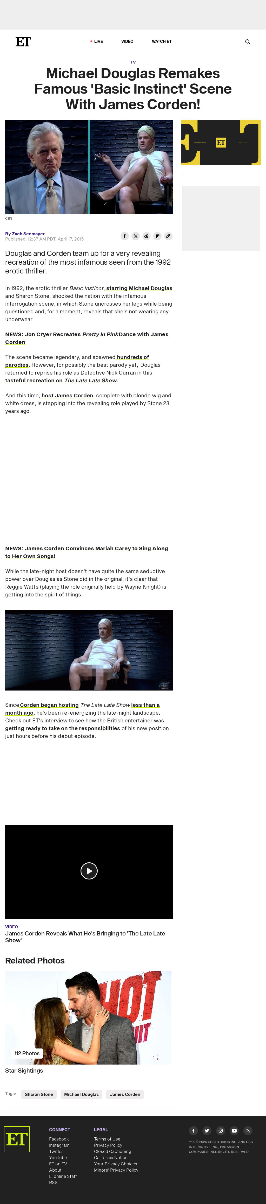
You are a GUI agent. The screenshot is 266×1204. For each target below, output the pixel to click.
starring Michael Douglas (138, 288)
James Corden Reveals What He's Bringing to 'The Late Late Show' (85, 937)
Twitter (56, 1152)
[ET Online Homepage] (23, 41)
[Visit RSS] (247, 1131)
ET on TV (58, 1164)
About (55, 1170)
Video (127, 42)
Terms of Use (107, 1139)
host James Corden (66, 396)
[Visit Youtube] (234, 1131)
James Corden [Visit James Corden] (125, 1094)
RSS (53, 1183)
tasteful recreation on (61, 381)
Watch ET (162, 42)
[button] (89, 870)
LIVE (98, 42)
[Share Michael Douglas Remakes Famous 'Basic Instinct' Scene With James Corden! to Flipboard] (157, 236)
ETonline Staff (63, 1176)
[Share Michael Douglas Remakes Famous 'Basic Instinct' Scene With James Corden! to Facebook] (124, 236)
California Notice (110, 1158)
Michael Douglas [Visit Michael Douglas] (81, 1094)
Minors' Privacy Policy (116, 1170)
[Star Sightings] (89, 1018)
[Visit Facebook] (193, 1131)
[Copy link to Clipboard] (168, 236)
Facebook (59, 1139)
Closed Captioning (112, 1152)
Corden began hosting (49, 705)
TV (133, 62)
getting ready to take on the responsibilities (62, 729)
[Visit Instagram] (220, 1131)
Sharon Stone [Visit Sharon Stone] (39, 1094)
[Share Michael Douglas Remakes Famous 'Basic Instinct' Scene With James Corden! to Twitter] (135, 236)
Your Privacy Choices (115, 1164)
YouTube (58, 1158)
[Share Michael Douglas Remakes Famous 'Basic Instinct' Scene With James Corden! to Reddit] (146, 236)
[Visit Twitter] (206, 1131)
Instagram (59, 1145)
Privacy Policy (108, 1145)
